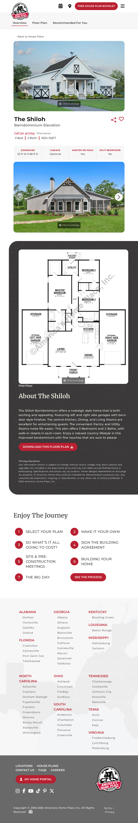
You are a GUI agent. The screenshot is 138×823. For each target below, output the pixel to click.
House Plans (47, 766)
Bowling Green (103, 617)
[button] (119, 197)
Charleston (65, 719)
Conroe (97, 720)
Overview (20, 23)
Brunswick (65, 638)
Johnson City (102, 691)
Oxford (28, 632)
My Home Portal (36, 779)
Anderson (64, 714)
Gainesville (31, 650)
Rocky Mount (33, 722)
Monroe (28, 717)
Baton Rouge (102, 630)
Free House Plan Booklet (96, 6)
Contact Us (25, 770)
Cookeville (100, 686)
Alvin (96, 715)
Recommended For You (70, 23)
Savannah (64, 658)
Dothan (28, 617)
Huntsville (30, 622)
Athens (62, 622)
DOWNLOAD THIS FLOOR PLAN (48, 446)
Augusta (63, 627)
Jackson (98, 648)
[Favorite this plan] (121, 119)
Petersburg (100, 748)
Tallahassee (31, 661)
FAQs (42, 770)
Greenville (64, 735)
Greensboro (31, 712)
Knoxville (99, 697)
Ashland (63, 681)
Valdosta (63, 663)
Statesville (30, 727)
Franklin (29, 707)
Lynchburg (100, 743)
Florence (64, 730)
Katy (95, 725)
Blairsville (64, 632)
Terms (108, 808)
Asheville (29, 686)
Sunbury (63, 697)
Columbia (64, 725)
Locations (24, 766)
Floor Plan (39, 23)
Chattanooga (102, 681)
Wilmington (32, 732)
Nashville (99, 702)
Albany (62, 617)
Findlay (62, 691)
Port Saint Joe (33, 656)
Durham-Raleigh (35, 697)
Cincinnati (65, 686)
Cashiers (29, 691)
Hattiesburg (101, 643)
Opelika (28, 627)
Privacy (110, 812)
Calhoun (63, 643)
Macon (62, 653)
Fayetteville (31, 702)
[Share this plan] (113, 119)
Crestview (30, 645)
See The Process (88, 577)
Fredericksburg (103, 737)
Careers (58, 770)
